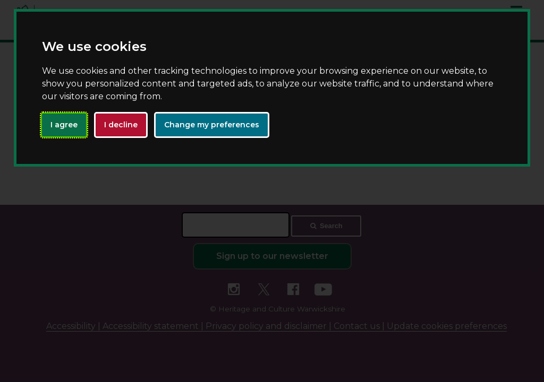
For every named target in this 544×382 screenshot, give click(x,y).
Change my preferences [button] (211, 124)
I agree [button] (64, 124)
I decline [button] (121, 124)
